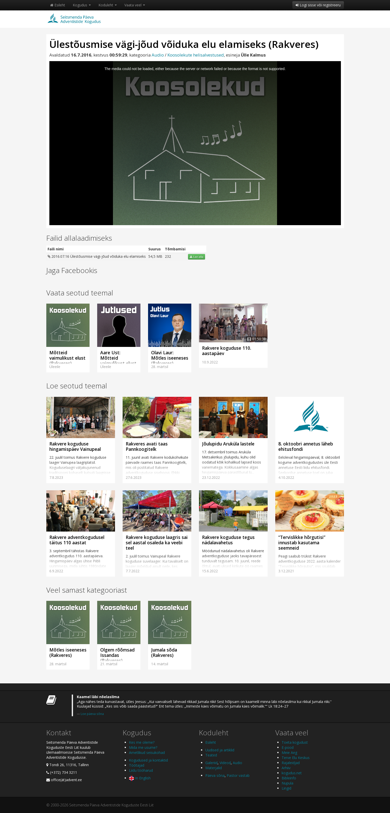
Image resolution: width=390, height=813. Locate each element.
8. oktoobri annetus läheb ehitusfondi (305, 446)
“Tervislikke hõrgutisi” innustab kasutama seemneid (301, 542)
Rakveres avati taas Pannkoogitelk (147, 446)
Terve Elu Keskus (296, 757)
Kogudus (82, 5)
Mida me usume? (143, 747)
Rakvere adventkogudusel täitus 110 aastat (76, 540)
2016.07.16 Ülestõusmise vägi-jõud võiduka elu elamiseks (97, 256)
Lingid (286, 788)
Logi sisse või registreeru (318, 5)
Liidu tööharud (141, 770)
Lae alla (196, 257)
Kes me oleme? (141, 742)
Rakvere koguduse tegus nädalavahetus (228, 540)
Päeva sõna (215, 775)
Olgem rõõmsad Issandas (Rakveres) (117, 655)
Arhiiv (286, 767)
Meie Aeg (289, 752)
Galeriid (211, 762)
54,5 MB (155, 256)
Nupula (287, 783)
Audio (158, 55)
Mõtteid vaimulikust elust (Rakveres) (67, 357)
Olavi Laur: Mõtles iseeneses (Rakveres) (169, 357)
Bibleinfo (289, 778)
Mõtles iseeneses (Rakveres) (67, 652)
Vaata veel (134, 5)
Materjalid (213, 767)
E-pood (288, 747)
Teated (211, 755)
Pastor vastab (238, 775)
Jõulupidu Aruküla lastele (228, 444)
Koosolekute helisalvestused (195, 55)
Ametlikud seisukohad (147, 752)
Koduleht (107, 5)
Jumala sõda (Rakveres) (164, 652)
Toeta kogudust (295, 742)
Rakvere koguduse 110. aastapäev (226, 350)
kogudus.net (292, 772)
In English (140, 778)
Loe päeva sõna (92, 714)
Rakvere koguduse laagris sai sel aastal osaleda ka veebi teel (157, 542)
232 (168, 256)
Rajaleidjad (291, 762)
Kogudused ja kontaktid (148, 760)
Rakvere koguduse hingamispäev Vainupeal (75, 446)
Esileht (57, 5)
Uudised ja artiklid (219, 750)
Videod (225, 762)
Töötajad (136, 765)
